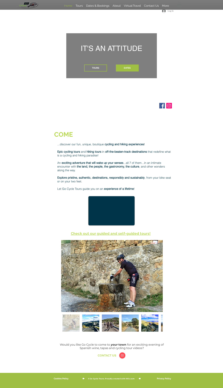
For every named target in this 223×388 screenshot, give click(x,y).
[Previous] (14, 60)
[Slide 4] (116, 117)
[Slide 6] (111, 117)
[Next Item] (157, 276)
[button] (179, 5)
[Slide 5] (107, 117)
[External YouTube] (111, 210)
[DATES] (127, 68)
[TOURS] (95, 68)
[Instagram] (169, 105)
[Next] (208, 60)
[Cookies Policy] (61, 378)
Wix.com (130, 379)
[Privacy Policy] (164, 378)
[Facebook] (162, 105)
